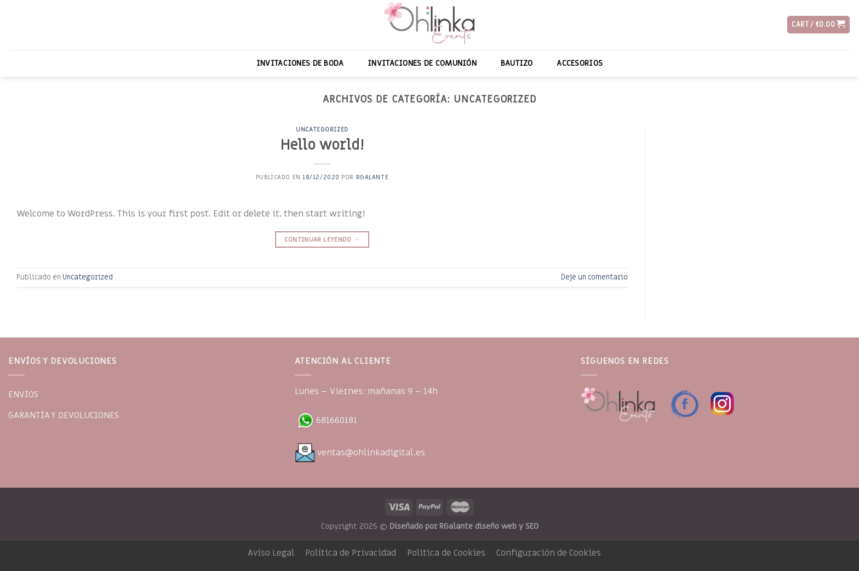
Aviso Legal (271, 553)
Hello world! (322, 145)
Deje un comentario (594, 277)
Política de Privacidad (350, 553)
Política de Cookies (446, 553)
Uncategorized (322, 129)
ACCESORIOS (580, 63)
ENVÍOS (23, 395)
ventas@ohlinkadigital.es (360, 453)
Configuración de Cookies (548, 553)
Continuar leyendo (322, 240)
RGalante (372, 177)
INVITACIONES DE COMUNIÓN (422, 63)
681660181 (326, 420)
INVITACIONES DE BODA (300, 63)
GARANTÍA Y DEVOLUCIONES (63, 415)
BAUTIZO (517, 63)
